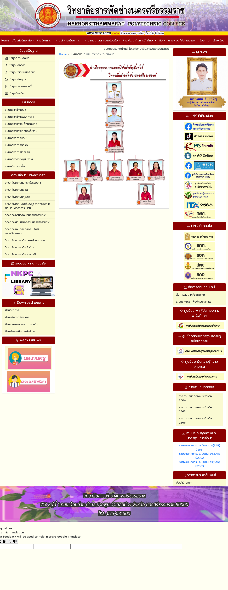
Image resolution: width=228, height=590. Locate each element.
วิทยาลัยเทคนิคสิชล (16, 190)
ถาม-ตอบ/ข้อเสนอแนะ (181, 41)
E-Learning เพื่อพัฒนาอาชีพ (193, 302)
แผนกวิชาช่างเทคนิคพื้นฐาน (21, 131)
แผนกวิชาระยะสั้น (15, 166)
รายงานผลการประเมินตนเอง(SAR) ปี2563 (199, 464)
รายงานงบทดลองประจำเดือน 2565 (196, 409)
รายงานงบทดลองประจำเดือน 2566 (196, 420)
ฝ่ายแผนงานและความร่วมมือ (101, 41)
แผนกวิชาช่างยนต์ (15, 110)
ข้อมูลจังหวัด (14, 93)
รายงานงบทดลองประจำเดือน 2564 (196, 398)
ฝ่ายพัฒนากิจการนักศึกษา (138, 41)
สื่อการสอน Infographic (191, 295)
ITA (161, 41)
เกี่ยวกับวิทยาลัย (22, 41)
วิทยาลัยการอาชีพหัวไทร (19, 247)
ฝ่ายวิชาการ (44, 41)
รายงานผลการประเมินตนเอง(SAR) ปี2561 (199, 447)
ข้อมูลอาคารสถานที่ (18, 86)
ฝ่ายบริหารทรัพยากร (67, 41)
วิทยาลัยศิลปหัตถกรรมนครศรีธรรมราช (27, 222)
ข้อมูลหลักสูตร (15, 79)
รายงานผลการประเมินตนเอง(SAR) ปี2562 (199, 456)
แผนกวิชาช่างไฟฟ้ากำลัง (19, 117)
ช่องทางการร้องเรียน (212, 41)
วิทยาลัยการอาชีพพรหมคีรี (20, 254)
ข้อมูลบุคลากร (15, 65)
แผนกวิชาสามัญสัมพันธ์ (19, 159)
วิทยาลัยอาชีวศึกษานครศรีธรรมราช (25, 215)
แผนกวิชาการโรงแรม (17, 152)
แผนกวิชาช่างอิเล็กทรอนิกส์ (21, 124)
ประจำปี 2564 (184, 483)
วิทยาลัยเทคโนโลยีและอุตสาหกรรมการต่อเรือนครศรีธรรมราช (27, 206)
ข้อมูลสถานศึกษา (17, 58)
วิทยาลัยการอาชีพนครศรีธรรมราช (25, 240)
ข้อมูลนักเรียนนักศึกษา (20, 72)
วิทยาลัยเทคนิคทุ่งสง (17, 197)
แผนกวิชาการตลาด (16, 145)
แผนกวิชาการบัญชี (16, 138)
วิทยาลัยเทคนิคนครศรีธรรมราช (23, 183)
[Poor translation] (12, 541)
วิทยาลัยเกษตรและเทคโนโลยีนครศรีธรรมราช (22, 231)
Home (63, 54)
